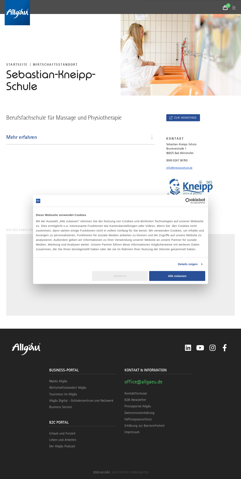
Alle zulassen (177, 276)
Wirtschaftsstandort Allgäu (67, 387)
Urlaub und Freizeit (62, 433)
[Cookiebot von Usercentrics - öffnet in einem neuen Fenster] (188, 201)
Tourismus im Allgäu (63, 394)
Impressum (131, 432)
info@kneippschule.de (179, 168)
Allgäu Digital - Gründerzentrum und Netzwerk (81, 400)
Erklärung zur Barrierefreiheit (144, 426)
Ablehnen (119, 276)
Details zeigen (188, 264)
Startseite (17, 64)
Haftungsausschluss (138, 419)
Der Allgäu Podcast (62, 446)
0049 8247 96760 (177, 160)
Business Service (60, 407)
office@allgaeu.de (143, 382)
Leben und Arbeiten (62, 440)
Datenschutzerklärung (139, 413)
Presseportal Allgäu (137, 406)
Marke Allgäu (58, 381)
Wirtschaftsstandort (55, 64)
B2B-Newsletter (135, 400)
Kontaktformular (135, 393)
